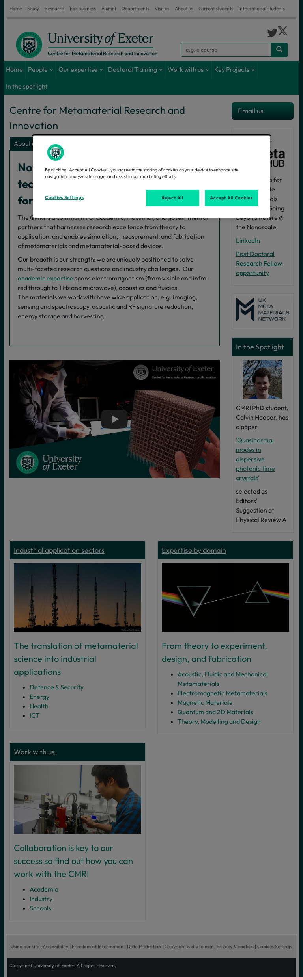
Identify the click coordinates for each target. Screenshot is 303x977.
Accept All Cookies (231, 198)
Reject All (172, 198)
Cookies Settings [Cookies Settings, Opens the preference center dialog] (64, 197)
